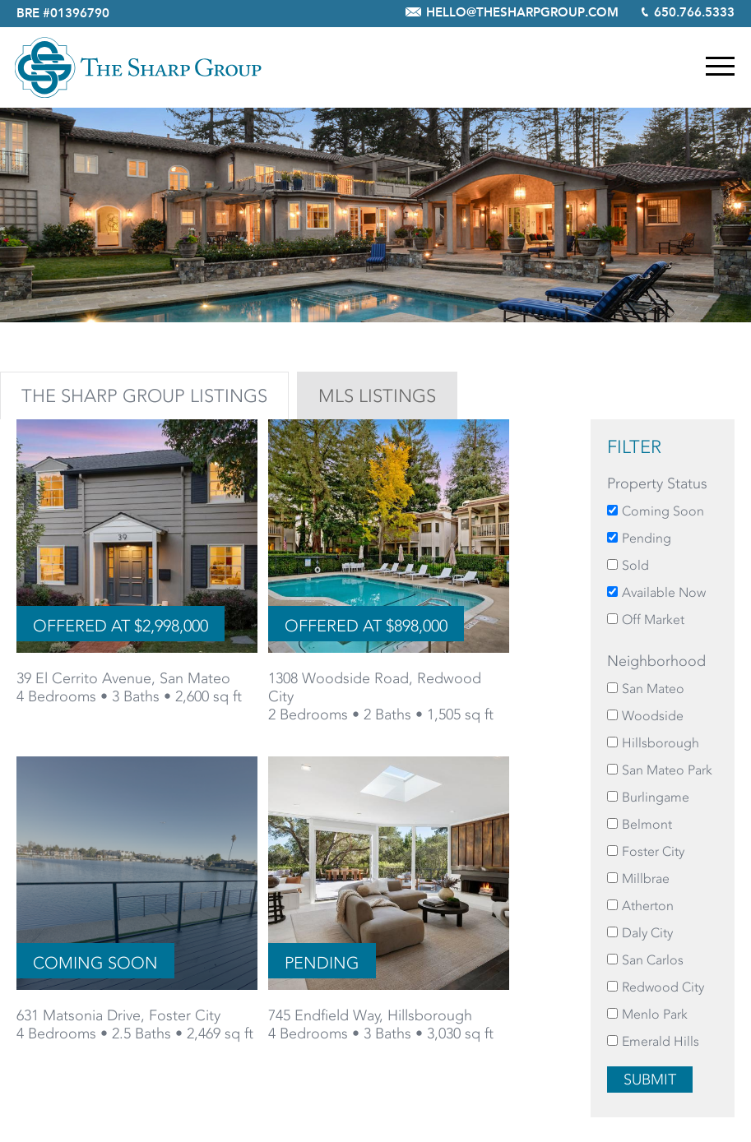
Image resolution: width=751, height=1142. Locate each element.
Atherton (648, 905)
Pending (646, 538)
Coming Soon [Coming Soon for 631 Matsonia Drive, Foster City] (95, 963)
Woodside (653, 716)
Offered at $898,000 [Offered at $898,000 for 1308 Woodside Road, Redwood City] (366, 626)
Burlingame (655, 797)
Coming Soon (663, 511)
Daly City (647, 933)
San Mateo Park (667, 770)
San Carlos (653, 960)
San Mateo (653, 688)
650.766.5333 (694, 13)
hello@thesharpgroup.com (522, 13)
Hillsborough (660, 743)
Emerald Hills (660, 1041)
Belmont (647, 824)
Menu (720, 66)
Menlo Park (655, 1014)
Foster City (653, 851)
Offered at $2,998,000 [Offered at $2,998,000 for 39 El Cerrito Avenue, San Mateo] (120, 626)
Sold (635, 565)
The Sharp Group (138, 67)
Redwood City (663, 987)
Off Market (653, 619)
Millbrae (646, 878)
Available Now (664, 592)
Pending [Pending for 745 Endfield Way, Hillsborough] (322, 963)
